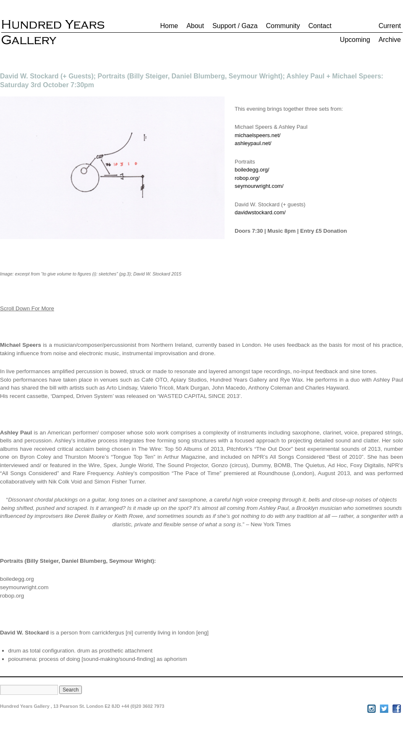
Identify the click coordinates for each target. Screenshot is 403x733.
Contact (319, 25)
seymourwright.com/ (259, 186)
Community (283, 25)
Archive (390, 39)
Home (169, 25)
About (195, 25)
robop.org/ (247, 178)
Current (390, 25)
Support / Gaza (235, 25)
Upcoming (355, 39)
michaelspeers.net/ (257, 135)
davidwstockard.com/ (260, 212)
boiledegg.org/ (252, 169)
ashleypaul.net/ (253, 143)
